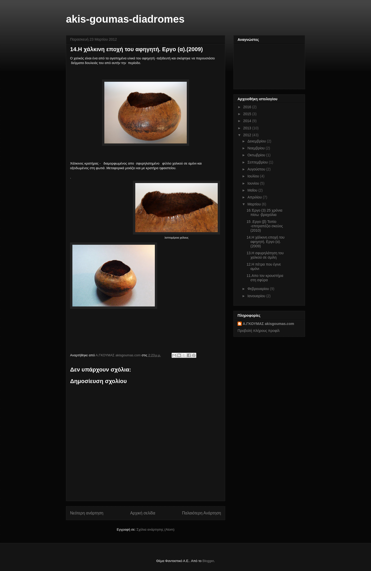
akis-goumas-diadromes (125, 19)
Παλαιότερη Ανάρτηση (201, 513)
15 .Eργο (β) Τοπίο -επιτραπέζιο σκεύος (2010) (265, 226)
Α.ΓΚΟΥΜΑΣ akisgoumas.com (268, 324)
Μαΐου (252, 190)
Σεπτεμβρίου (258, 162)
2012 (247, 135)
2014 (247, 121)
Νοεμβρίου (256, 148)
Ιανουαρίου (256, 296)
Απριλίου (255, 197)
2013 (247, 128)
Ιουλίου (253, 176)
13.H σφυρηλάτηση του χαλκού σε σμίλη (265, 255)
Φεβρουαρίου (258, 289)
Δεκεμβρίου (257, 141)
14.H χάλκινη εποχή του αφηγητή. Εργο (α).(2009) (265, 241)
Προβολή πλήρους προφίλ (259, 331)
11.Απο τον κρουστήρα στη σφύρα (265, 278)
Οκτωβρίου (256, 155)
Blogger (208, 561)
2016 (247, 107)
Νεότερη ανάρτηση (86, 513)
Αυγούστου (256, 169)
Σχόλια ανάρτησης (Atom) (155, 529)
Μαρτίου (254, 204)
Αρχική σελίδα (142, 513)
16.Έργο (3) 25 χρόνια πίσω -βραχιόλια (264, 212)
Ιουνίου (253, 183)
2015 (247, 114)
